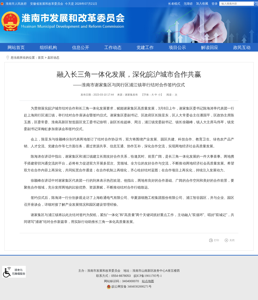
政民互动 (241, 47)
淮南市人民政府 (16, 3)
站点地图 (148, 281)
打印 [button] (216, 240)
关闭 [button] (232, 240)
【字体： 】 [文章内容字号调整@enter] (152, 94)
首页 (41, 57)
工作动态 (112, 47)
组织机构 (48, 47)
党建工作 (145, 47)
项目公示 (177, 47)
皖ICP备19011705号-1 (148, 275)
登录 (215, 3)
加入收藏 (202, 3)
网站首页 (16, 47)
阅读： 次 (171, 94)
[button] (174, 3)
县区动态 (53, 57)
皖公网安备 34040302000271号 (129, 286)
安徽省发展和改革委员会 (46, 3)
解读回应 (209, 47)
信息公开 (80, 47)
